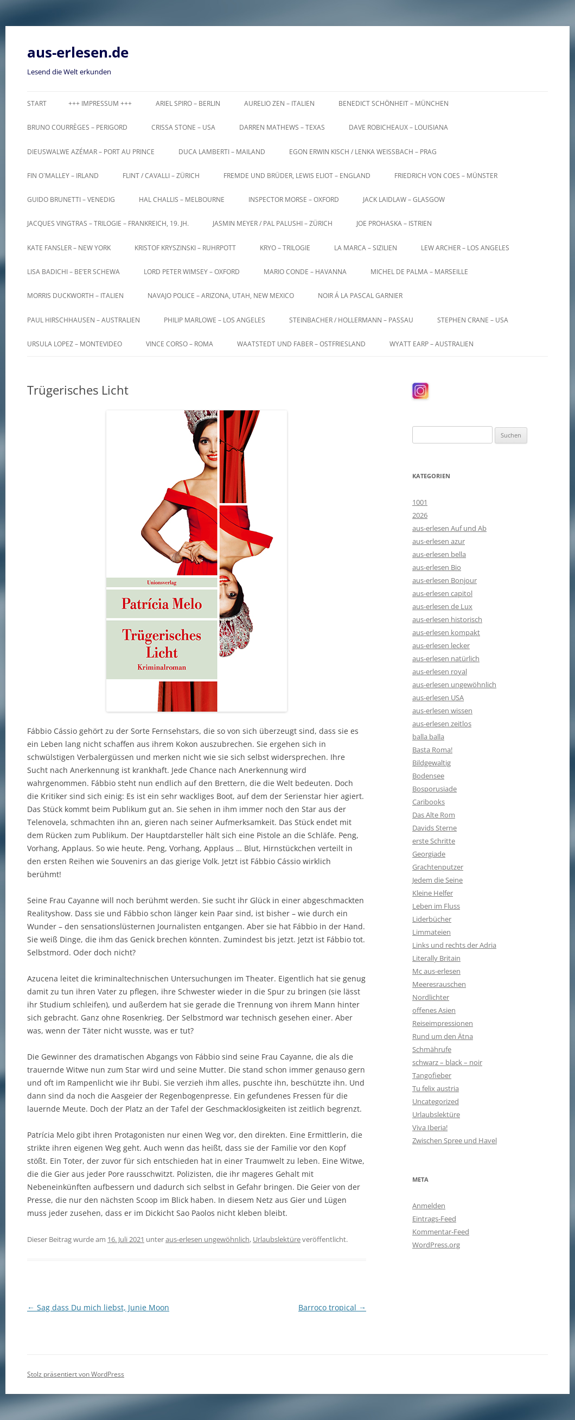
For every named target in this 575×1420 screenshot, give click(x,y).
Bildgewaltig (431, 763)
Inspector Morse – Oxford (293, 199)
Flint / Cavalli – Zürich (161, 175)
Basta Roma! (432, 750)
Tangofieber (431, 1075)
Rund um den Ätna (442, 1036)
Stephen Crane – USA (472, 320)
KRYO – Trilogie (285, 247)
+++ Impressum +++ (100, 103)
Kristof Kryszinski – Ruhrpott (185, 247)
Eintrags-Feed (434, 1219)
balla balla (428, 736)
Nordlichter (430, 997)
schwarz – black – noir (447, 1062)
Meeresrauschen (439, 984)
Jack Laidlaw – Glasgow (404, 199)
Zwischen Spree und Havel (454, 1140)
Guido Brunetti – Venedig (71, 199)
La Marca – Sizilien (365, 247)
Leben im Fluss (436, 906)
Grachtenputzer (437, 867)
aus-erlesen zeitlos (441, 723)
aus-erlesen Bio (436, 567)
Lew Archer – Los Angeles (465, 247)
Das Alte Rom (433, 815)
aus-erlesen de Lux (442, 606)
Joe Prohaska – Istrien (394, 223)
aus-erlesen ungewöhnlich (207, 1239)
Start (37, 103)
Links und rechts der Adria (454, 945)
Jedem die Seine (437, 880)
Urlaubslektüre (277, 1239)
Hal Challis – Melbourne (182, 199)
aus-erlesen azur (438, 541)
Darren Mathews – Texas (282, 127)
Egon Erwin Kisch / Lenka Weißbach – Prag (363, 151)
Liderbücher (431, 919)
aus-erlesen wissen (442, 710)
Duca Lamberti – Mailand (221, 151)
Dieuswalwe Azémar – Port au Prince (91, 151)
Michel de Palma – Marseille (419, 271)
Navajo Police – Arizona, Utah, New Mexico (221, 295)
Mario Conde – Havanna (305, 271)
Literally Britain (436, 958)
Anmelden (428, 1205)
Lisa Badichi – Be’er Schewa (73, 271)
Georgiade (428, 854)
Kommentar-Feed (440, 1232)
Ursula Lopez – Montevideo (74, 343)
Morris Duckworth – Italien (75, 295)
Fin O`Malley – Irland (63, 175)
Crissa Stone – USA (183, 127)
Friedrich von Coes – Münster (445, 175)
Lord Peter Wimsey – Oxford (192, 271)
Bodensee (428, 776)
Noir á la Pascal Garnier (360, 295)
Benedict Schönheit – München (393, 103)
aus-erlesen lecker (441, 645)
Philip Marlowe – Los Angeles (214, 320)
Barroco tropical (332, 1307)
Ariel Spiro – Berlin (188, 103)
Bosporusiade (434, 789)
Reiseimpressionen (442, 1023)
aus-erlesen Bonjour (444, 580)
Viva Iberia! (430, 1127)
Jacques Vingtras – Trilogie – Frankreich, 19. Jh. (108, 223)
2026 (419, 515)
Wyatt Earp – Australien (431, 343)
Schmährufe (431, 1049)
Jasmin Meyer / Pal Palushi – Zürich (273, 223)
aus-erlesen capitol (442, 593)
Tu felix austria (435, 1088)
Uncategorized (435, 1101)
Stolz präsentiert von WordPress (75, 1374)
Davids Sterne (434, 828)
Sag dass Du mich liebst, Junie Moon (98, 1307)
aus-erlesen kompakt (446, 632)
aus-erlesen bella (439, 554)
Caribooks (428, 802)
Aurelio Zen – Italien (279, 103)
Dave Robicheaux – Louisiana (398, 127)
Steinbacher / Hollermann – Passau (351, 320)
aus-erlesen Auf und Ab (449, 528)
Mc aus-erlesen (436, 971)
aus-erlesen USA (438, 697)
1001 (419, 502)
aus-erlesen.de (78, 52)
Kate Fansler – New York (69, 247)
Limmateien (431, 932)
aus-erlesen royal (439, 671)
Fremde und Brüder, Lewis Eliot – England (296, 175)
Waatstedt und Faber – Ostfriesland (301, 343)
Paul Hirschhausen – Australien (83, 320)
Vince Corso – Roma (179, 343)
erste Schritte (433, 841)
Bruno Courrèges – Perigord (77, 127)
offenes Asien (434, 1010)
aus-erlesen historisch (447, 619)
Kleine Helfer (432, 893)
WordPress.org (436, 1245)
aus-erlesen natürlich (446, 658)
